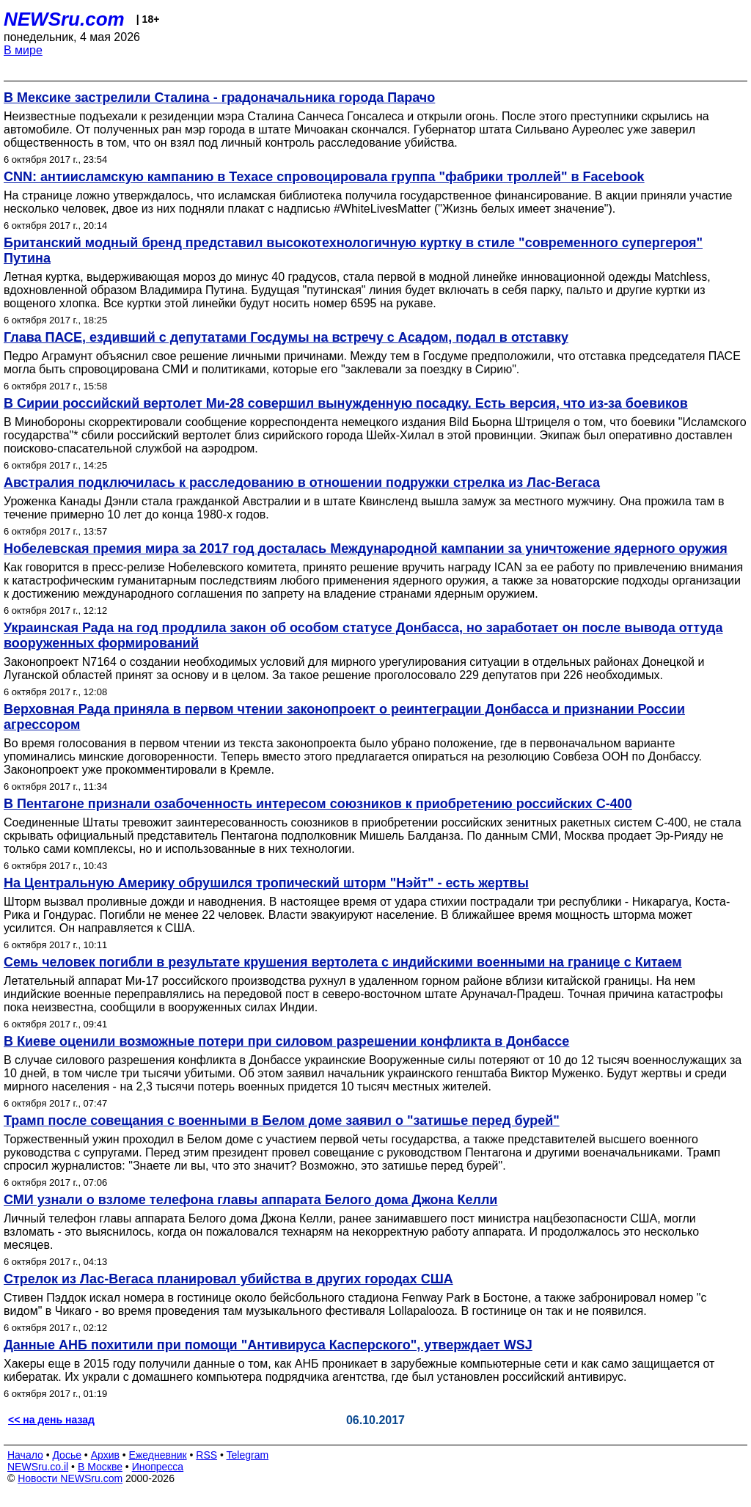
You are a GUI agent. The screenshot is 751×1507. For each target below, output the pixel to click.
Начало (25, 1455)
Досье (66, 1455)
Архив (105, 1455)
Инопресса (158, 1467)
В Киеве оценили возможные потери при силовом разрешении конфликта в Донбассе (286, 1041)
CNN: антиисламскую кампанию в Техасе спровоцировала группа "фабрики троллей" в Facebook (324, 176)
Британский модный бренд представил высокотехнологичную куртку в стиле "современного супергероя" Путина (353, 250)
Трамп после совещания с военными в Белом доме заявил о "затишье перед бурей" (282, 1120)
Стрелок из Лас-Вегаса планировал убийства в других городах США (228, 1279)
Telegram (248, 1455)
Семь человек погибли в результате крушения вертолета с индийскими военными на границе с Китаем (343, 962)
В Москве (100, 1467)
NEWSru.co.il (37, 1467)
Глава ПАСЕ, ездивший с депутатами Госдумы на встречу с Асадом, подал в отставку (286, 337)
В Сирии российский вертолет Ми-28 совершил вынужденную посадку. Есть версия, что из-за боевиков (346, 403)
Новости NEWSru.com (70, 1478)
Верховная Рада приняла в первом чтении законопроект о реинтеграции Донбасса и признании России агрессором (344, 717)
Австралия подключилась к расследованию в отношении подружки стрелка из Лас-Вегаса (302, 482)
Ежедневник (158, 1455)
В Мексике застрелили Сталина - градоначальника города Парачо (219, 97)
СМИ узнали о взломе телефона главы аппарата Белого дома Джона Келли (250, 1199)
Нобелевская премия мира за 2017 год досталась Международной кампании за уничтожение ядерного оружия (366, 548)
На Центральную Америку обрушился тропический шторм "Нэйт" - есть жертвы (266, 883)
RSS (206, 1455)
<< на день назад (51, 1420)
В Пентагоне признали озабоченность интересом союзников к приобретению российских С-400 (318, 803)
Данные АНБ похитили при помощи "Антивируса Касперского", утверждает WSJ (268, 1345)
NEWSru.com (64, 19)
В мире (23, 50)
